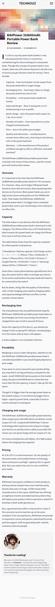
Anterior (17, 562)
